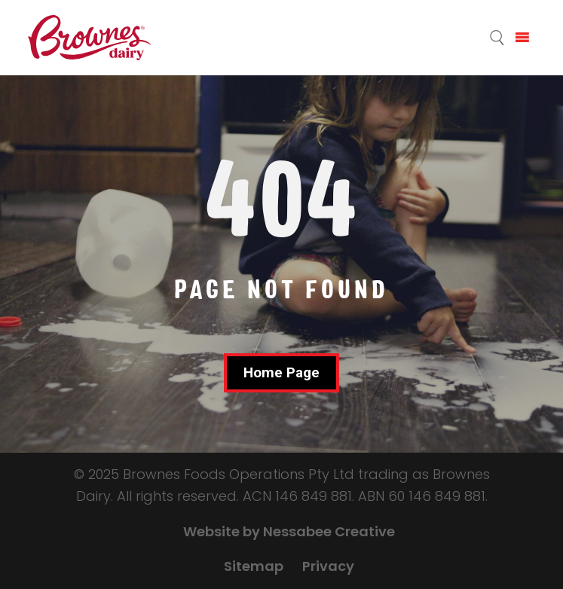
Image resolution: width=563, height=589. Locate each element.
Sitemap (253, 566)
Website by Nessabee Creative (289, 531)
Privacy (328, 566)
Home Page (281, 372)
